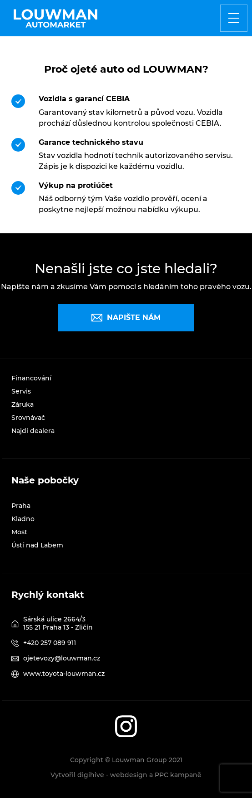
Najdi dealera (33, 431)
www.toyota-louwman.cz (64, 674)
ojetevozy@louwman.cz (61, 658)
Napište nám (126, 317)
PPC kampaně (178, 775)
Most (19, 532)
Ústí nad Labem (37, 545)
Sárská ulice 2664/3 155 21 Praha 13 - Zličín (58, 623)
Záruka (22, 404)
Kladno (23, 519)
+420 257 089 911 (49, 643)
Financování (31, 378)
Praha (20, 506)
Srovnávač (28, 418)
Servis (21, 391)
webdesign (128, 775)
